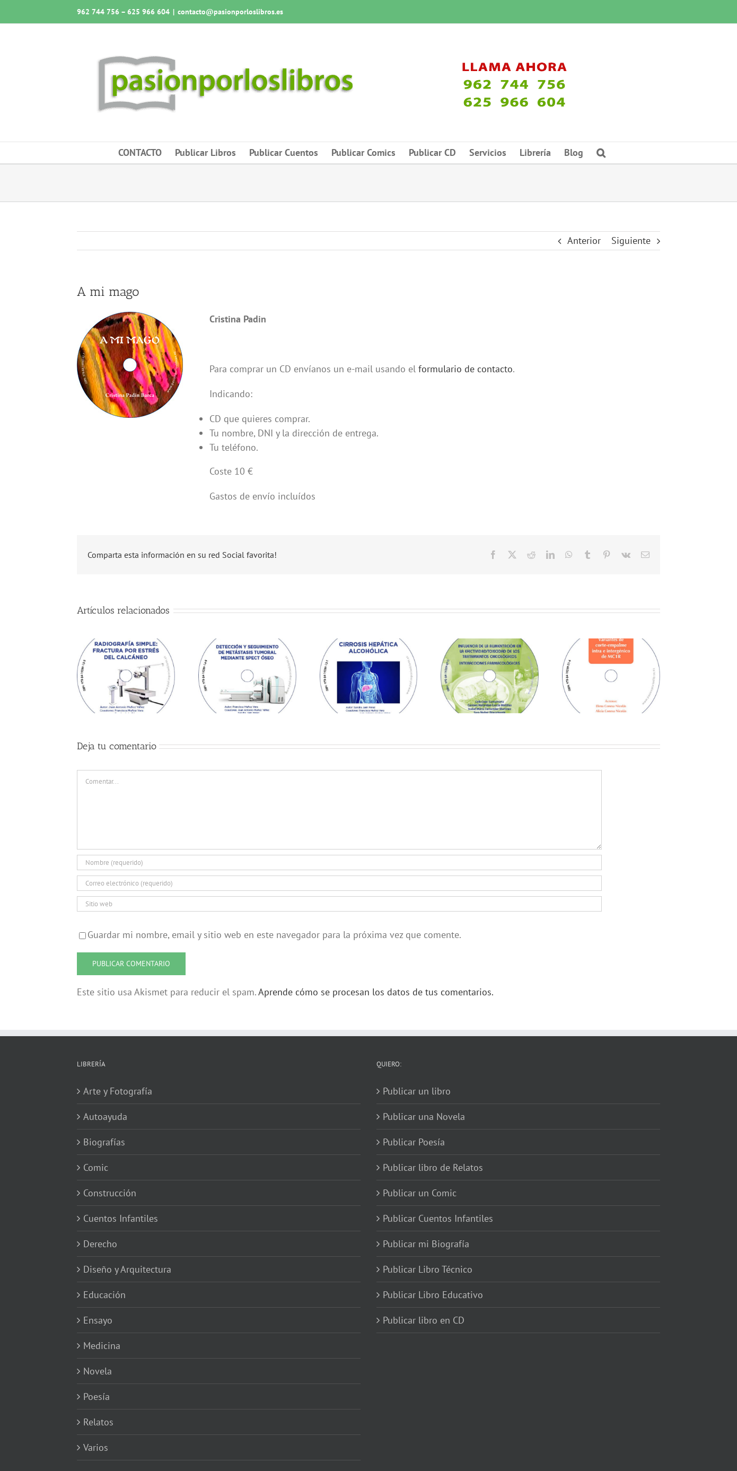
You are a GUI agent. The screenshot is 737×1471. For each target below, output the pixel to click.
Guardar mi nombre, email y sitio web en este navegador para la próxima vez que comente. (274, 935)
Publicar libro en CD (423, 1320)
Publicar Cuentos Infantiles (438, 1218)
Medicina (101, 1345)
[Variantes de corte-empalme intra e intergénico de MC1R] (611, 644)
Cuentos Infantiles (120, 1218)
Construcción (109, 1193)
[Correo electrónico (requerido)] (339, 883)
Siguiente (631, 240)
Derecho (100, 1244)
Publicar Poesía (414, 1142)
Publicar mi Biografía (426, 1244)
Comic (95, 1167)
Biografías (104, 1142)
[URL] (339, 904)
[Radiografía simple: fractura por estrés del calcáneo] (126, 644)
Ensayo (97, 1320)
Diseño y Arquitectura (127, 1269)
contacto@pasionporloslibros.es (230, 11)
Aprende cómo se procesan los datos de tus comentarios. (376, 992)
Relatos (98, 1422)
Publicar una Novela (424, 1116)
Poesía (96, 1396)
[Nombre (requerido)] (339, 862)
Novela (97, 1371)
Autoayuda (105, 1116)
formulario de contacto (465, 369)
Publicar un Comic (420, 1193)
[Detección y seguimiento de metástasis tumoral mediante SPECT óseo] (247, 644)
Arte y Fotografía (117, 1091)
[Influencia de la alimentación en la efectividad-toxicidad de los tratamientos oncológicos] (490, 644)
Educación (104, 1295)
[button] (601, 152)
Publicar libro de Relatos (433, 1167)
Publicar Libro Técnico (427, 1269)
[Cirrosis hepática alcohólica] (369, 644)
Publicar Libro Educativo (433, 1295)
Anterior (584, 240)
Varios (95, 1447)
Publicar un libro (417, 1091)
